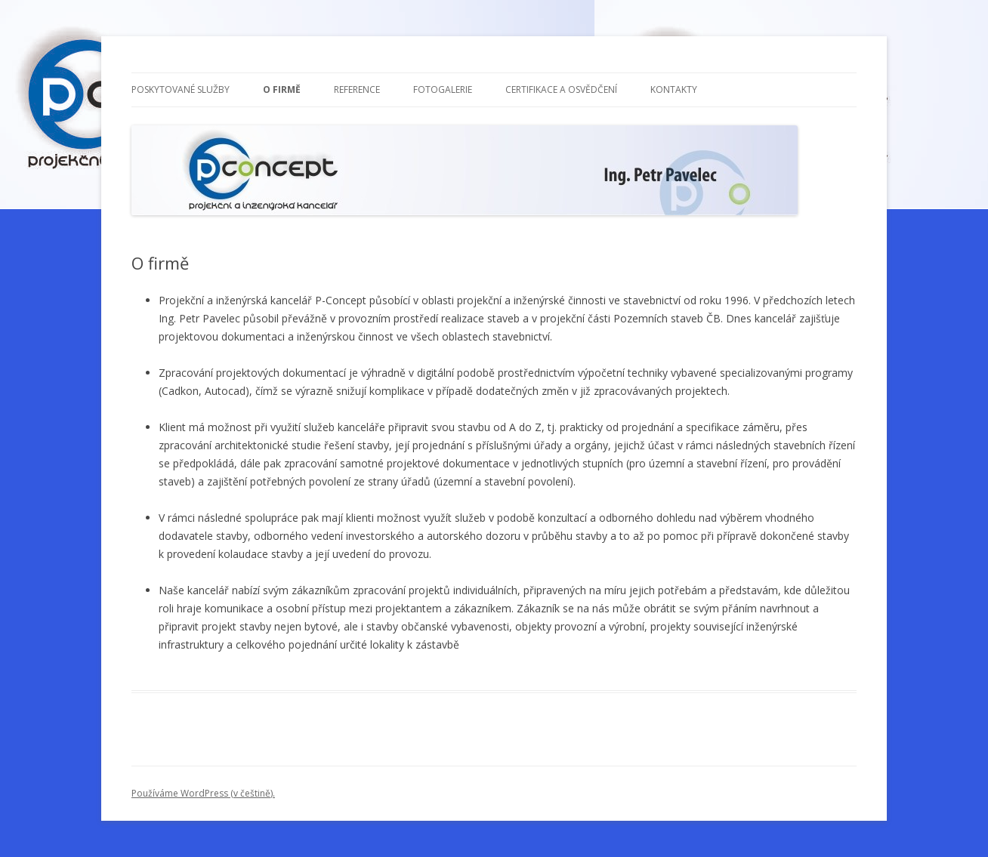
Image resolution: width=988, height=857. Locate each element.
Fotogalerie (442, 89)
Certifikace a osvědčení (561, 89)
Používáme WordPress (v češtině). (203, 793)
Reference (357, 89)
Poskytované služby (180, 89)
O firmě (282, 89)
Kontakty (673, 89)
